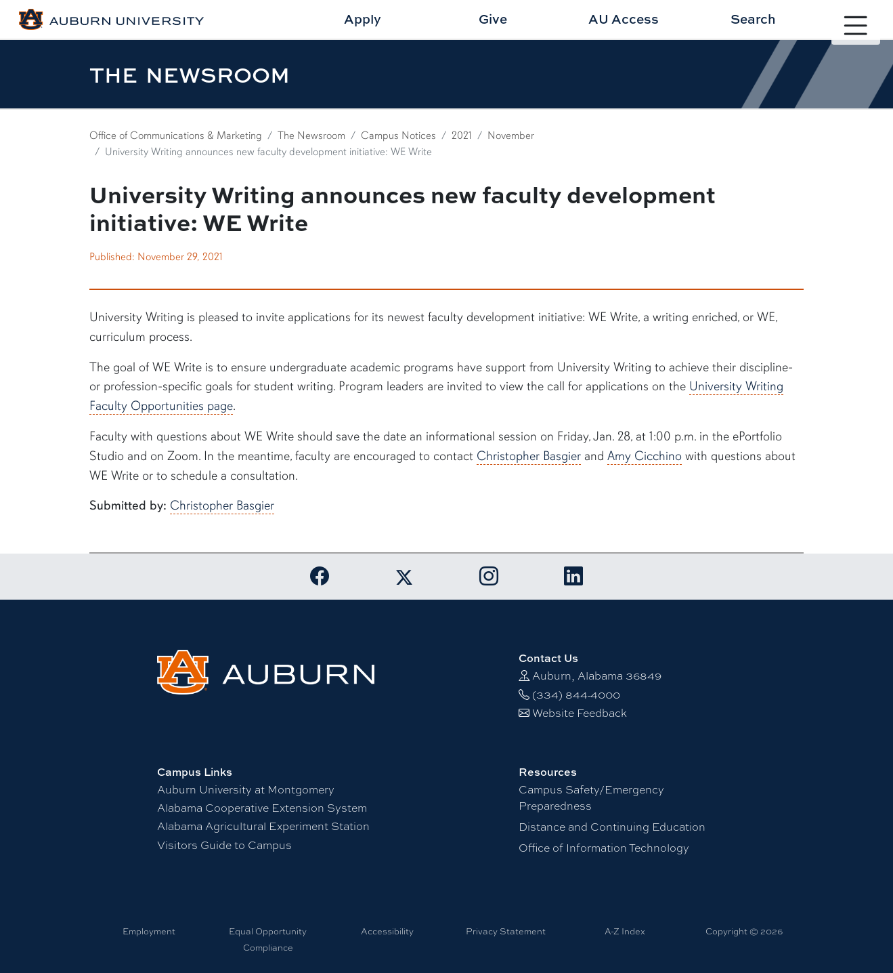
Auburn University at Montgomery (245, 790)
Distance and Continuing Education (612, 827)
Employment (149, 931)
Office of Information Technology (604, 848)
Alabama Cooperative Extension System (262, 808)
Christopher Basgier (529, 456)
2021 (462, 135)
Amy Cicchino (644, 456)
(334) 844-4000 (576, 695)
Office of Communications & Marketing (175, 135)
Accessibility (387, 931)
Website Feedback (579, 713)
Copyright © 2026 (744, 931)
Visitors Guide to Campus (224, 845)
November (510, 135)
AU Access (623, 18)
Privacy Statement (506, 931)
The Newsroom (311, 135)
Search (753, 18)
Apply (362, 18)
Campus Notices (398, 135)
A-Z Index (625, 931)
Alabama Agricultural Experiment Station (263, 826)
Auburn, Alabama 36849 (596, 676)
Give (493, 18)
